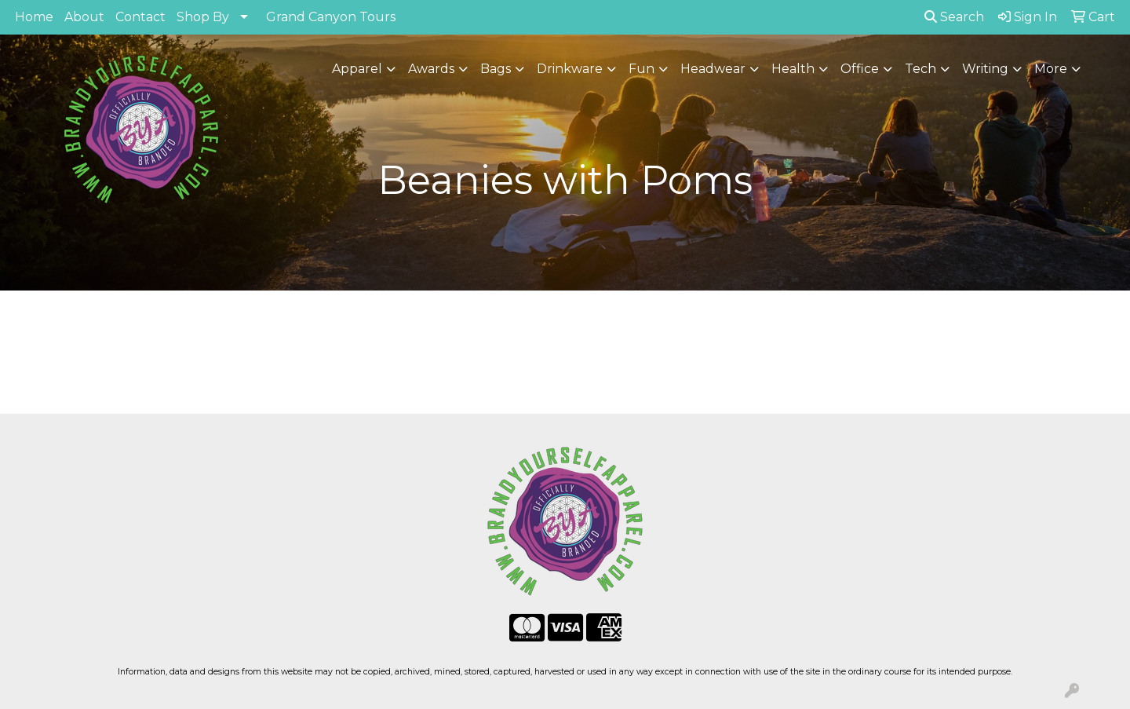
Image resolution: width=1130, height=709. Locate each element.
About (84, 16)
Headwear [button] (712, 68)
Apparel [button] (357, 68)
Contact (140, 16)
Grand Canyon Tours (331, 16)
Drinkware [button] (570, 68)
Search (954, 16)
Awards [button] (431, 68)
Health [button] (793, 68)
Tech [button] (920, 68)
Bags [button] (495, 68)
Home (34, 16)
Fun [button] (641, 68)
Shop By (203, 16)
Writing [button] (985, 68)
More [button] (1050, 68)
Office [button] (859, 68)
